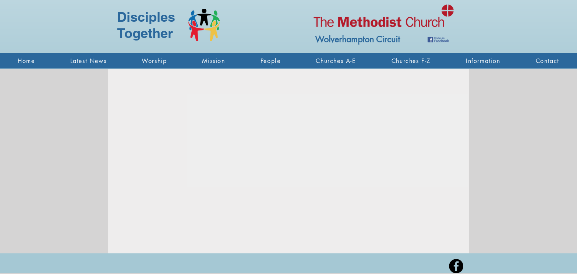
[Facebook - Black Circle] (456, 266)
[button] (154, 60)
